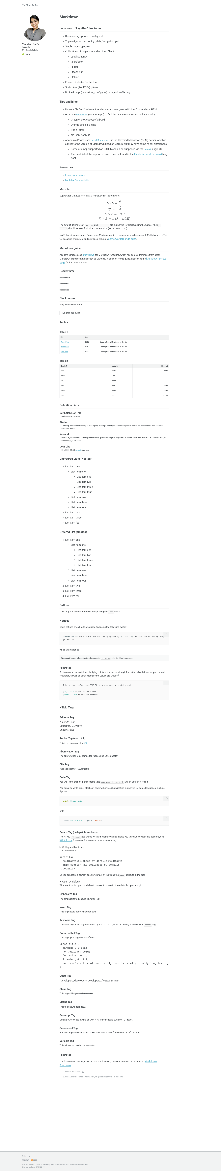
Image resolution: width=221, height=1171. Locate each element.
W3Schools (81, 870)
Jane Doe (65, 360)
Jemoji (148, 151)
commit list (82, 117)
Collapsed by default (73, 877)
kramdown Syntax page (73, 271)
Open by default (71, 913)
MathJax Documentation (79, 184)
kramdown (91, 263)
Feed (35, 1160)
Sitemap (27, 1156)
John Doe (65, 355)
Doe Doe (64, 365)
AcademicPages (63, 1164)
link (88, 768)
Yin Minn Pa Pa (31, 5)
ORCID (26, 59)
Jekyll (52, 1164)
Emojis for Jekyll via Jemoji (149, 156)
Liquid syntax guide (76, 178)
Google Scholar (30, 54)
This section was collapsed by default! (114, 877)
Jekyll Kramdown (101, 142)
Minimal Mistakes (84, 1164)
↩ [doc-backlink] (85, 1108)
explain (79, 465)
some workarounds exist (141, 246)
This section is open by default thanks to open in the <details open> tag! (114, 915)
